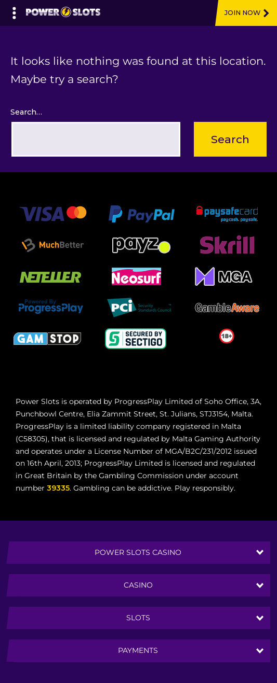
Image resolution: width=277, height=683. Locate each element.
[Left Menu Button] (14, 10)
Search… (26, 112)
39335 (58, 488)
